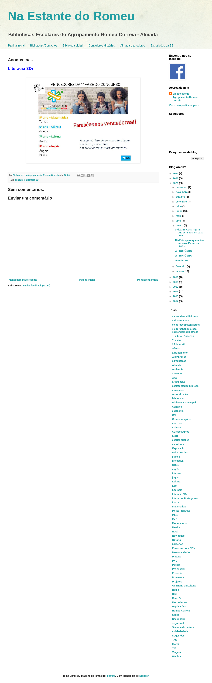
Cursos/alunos (180, 431)
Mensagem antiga (147, 279)
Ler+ (174, 485)
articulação (178, 381)
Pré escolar (179, 569)
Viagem (176, 652)
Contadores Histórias (102, 45)
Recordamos (179, 602)
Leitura (176, 481)
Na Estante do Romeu (71, 16)
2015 (176, 296)
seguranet (178, 623)
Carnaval (177, 406)
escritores (178, 444)
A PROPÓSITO (183, 251)
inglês (175, 469)
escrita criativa (180, 440)
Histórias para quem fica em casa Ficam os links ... (189, 243)
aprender (177, 373)
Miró (174, 519)
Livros (176, 502)
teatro (175, 644)
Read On (177, 598)
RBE (174, 594)
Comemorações (181, 419)
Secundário (179, 619)
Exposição (178, 448)
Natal (175, 531)
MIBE (175, 515)
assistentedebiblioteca (185, 386)
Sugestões (178, 635)
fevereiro (181, 266)
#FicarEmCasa (180, 320)
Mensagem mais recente (23, 279)
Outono (176, 540)
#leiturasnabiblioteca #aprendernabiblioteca (185, 330)
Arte (174, 377)
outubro (181, 196)
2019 (176, 277)
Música (176, 527)
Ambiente (177, 369)
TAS (174, 639)
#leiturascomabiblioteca (186, 324)
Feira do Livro (180, 452)
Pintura (176, 556)
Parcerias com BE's (183, 548)
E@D (175, 436)
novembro (182, 192)
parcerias (177, 544)
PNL (174, 560)
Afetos (176, 348)
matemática (179, 506)
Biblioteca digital (73, 45)
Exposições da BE (162, 45)
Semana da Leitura (183, 627)
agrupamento (180, 352)
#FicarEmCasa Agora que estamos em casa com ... (189, 232)
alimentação (179, 361)
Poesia (176, 564)
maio (179, 216)
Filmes (176, 456)
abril (179, 220)
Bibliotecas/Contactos (43, 45)
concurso (20, 180)
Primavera (178, 577)
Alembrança (179, 356)
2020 (176, 183)
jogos (175, 477)
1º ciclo (176, 340)
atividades (178, 390)
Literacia (177, 490)
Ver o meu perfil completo (184, 105)
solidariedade (180, 631)
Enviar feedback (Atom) (36, 285)
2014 (176, 301)
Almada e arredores (132, 45)
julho (179, 206)
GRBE (175, 465)
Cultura (176, 427)
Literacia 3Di (32, 180)
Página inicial (16, 45)
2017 (176, 286)
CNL (174, 415)
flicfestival (178, 460)
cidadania (178, 411)
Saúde (176, 614)
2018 (176, 282)
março (180, 225)
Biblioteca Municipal (184, 402)
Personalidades (181, 552)
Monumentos (179, 523)
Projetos (177, 581)
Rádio (175, 589)
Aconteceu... (182, 260)
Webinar (177, 656)
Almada (176, 365)
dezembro (182, 187)
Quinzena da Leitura (184, 585)
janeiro (180, 271)
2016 (176, 291)
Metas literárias (181, 510)
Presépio (177, 573)
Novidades (178, 535)
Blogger (143, 675)
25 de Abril (178, 344)
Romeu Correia (181, 610)
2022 (176, 173)
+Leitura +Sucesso (183, 336)
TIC (174, 648)
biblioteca (178, 398)
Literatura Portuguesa (185, 498)
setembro (181, 201)
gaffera (111, 675)
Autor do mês (180, 394)
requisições (179, 606)
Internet (176, 473)
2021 (176, 178)
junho (179, 211)
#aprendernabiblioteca (185, 316)
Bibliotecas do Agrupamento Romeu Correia (185, 97)
